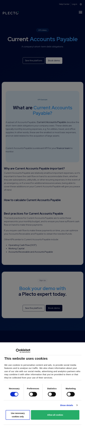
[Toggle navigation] (80, 12)
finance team (63, 148)
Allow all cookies (55, 415)
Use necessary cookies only (18, 415)
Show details (66, 405)
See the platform (33, 60)
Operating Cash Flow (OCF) (22, 245)
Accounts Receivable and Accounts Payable (30, 251)
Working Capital (16, 248)
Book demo (54, 60)
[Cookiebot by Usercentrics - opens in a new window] (18, 351)
